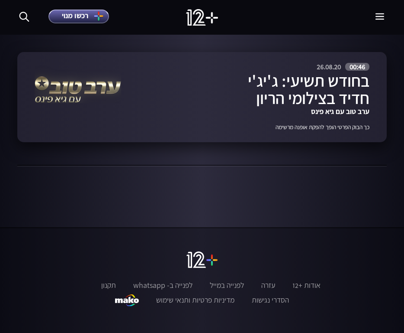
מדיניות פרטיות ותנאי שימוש (195, 300)
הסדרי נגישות (270, 300)
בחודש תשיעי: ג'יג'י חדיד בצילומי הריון (308, 89)
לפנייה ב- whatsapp (162, 285)
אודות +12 (306, 285)
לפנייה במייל (227, 285)
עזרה (268, 285)
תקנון (108, 285)
